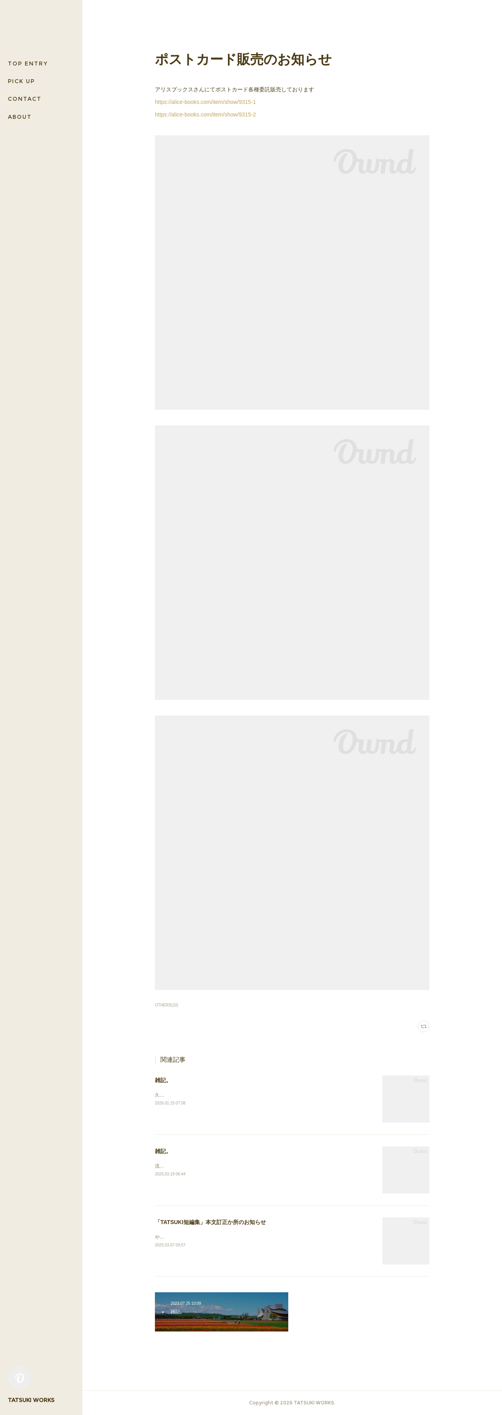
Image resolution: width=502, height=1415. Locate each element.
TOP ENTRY (28, 63)
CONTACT (25, 98)
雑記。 (163, 1080)
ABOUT (20, 116)
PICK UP (21, 81)
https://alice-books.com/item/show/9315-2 (205, 114)
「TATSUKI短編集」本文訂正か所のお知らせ (210, 1222)
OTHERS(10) (166, 1005)
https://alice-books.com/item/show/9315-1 (205, 102)
